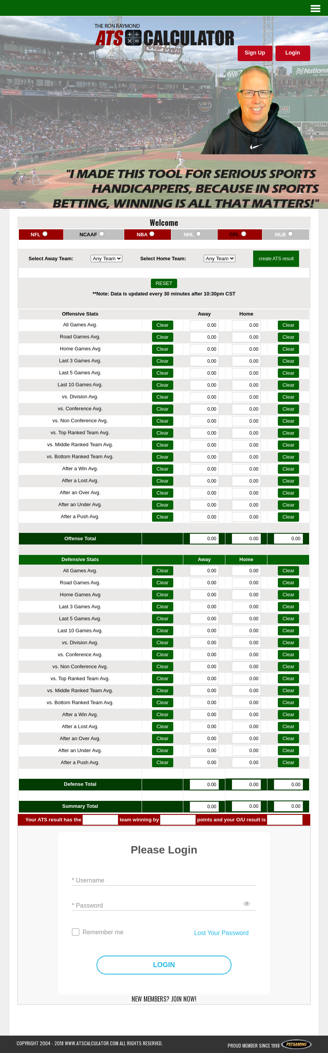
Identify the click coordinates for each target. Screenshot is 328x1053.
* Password (87, 905)
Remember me (103, 932)
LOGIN (164, 965)
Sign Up (255, 52)
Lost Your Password (221, 933)
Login (292, 52)
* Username (88, 880)
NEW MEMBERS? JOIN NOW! (164, 999)
